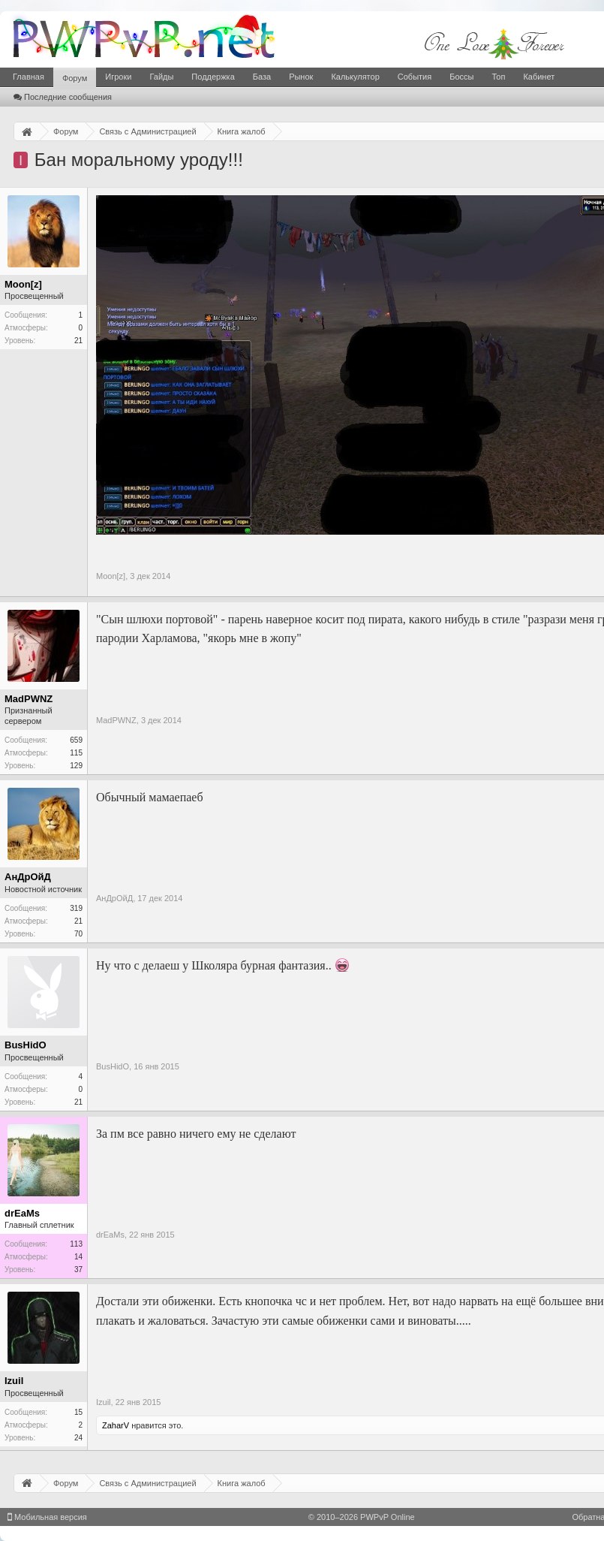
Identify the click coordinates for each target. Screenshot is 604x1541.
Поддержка (212, 76)
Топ (498, 76)
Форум (74, 78)
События (414, 76)
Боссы (461, 76)
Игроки (118, 76)
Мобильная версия (47, 1516)
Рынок (301, 76)
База (262, 76)
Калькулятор (355, 76)
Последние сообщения (63, 96)
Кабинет (538, 76)
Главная (28, 76)
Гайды (161, 76)
